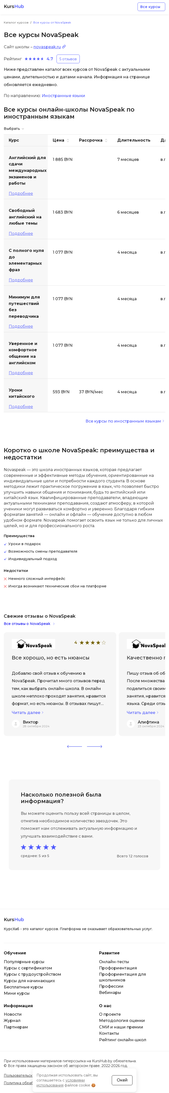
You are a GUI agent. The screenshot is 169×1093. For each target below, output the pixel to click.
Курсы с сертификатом (28, 968)
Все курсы (150, 7)
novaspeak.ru (47, 47)
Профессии (111, 986)
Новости (13, 1014)
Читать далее (26, 712)
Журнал (12, 1020)
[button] (74, 746)
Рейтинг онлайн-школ (122, 1039)
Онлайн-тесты (114, 961)
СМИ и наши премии (121, 1027)
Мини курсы (17, 993)
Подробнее (21, 193)
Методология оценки (122, 1020)
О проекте (110, 1014)
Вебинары (110, 992)
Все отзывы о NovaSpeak (27, 624)
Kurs (14, 6)
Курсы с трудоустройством (32, 974)
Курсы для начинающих (29, 980)
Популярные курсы (24, 961)
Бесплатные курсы (23, 987)
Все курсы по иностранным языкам (123, 421)
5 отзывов (68, 59)
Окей (122, 1080)
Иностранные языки (63, 95)
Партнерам (16, 1027)
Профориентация (118, 968)
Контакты (109, 1033)
